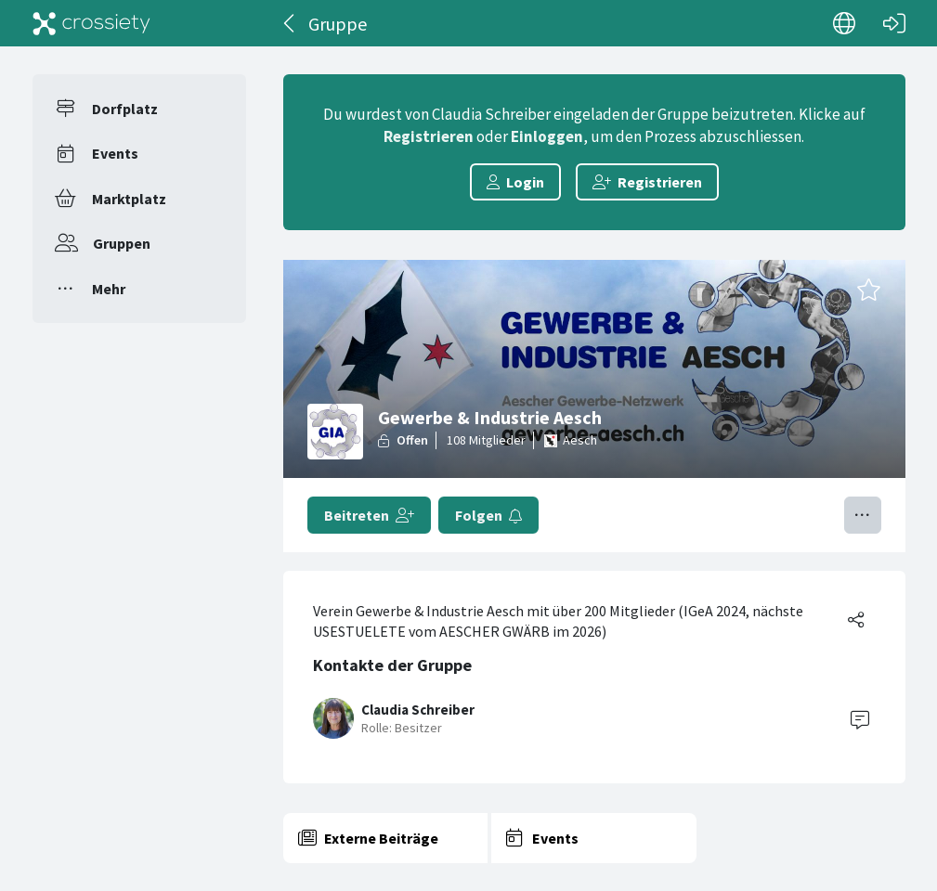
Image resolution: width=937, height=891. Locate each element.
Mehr (108, 288)
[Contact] (860, 718)
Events (115, 153)
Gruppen (121, 243)
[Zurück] (290, 23)
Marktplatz (129, 198)
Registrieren (429, 136)
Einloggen (547, 136)
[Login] (894, 23)
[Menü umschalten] (862, 515)
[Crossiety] (92, 23)
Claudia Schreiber (418, 709)
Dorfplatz (125, 108)
